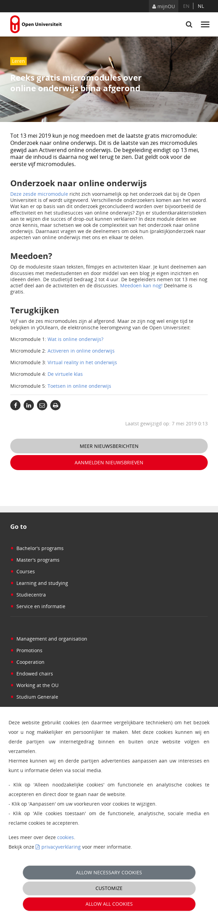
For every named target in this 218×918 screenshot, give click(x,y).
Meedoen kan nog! (141, 285)
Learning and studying (39, 583)
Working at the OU (34, 685)
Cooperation (27, 662)
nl (201, 6)
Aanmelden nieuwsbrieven (109, 462)
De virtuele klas (65, 374)
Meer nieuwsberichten (109, 446)
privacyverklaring (61, 847)
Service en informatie (37, 606)
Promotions (26, 650)
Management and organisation (48, 638)
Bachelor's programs (37, 548)
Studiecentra (28, 594)
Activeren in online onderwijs (81, 350)
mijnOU (163, 6)
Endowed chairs (31, 673)
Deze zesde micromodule (39, 194)
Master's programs (35, 560)
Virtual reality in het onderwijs (82, 362)
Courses (22, 571)
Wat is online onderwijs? (75, 339)
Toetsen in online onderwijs (79, 386)
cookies (65, 837)
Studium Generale (34, 697)
